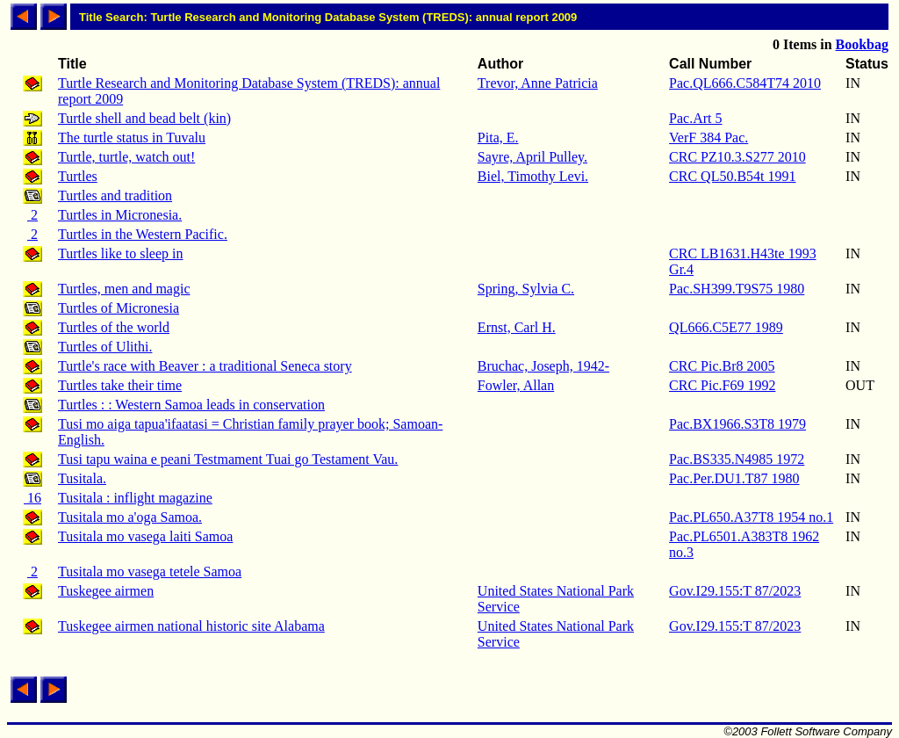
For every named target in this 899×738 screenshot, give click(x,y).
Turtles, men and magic (124, 288)
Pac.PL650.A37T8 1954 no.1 (751, 517)
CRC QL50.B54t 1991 (732, 176)
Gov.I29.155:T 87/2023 (735, 590)
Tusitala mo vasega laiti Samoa (145, 536)
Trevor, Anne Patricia (538, 83)
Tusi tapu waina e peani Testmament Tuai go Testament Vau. (228, 459)
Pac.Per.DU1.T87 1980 (734, 478)
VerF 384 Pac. (708, 137)
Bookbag (862, 44)
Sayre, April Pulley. (532, 156)
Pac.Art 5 (695, 118)
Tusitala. (82, 478)
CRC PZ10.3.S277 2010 (737, 156)
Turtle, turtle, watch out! (126, 156)
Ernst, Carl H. (517, 327)
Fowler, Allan (516, 385)
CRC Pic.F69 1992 (722, 385)
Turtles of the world (113, 327)
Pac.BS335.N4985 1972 (736, 459)
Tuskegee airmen (106, 590)
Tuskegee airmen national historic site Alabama (191, 626)
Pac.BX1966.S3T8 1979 (737, 423)
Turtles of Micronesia (118, 307)
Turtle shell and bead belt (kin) (144, 118)
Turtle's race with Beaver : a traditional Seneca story (205, 365)
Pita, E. (498, 137)
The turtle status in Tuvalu (131, 137)
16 (32, 497)
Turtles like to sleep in (120, 253)
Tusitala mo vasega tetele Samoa (149, 571)
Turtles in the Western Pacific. (142, 234)
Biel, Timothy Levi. (533, 176)
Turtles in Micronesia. (120, 214)
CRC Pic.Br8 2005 (721, 365)
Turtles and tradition (115, 195)
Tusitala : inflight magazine (135, 497)
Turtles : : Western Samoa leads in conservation (191, 404)
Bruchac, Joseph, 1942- (543, 365)
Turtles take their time (120, 385)
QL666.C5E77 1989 (726, 327)
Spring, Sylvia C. (526, 288)
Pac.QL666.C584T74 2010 (745, 83)
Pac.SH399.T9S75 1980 (736, 288)
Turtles (77, 176)
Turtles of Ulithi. (105, 346)
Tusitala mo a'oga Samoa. (130, 517)
